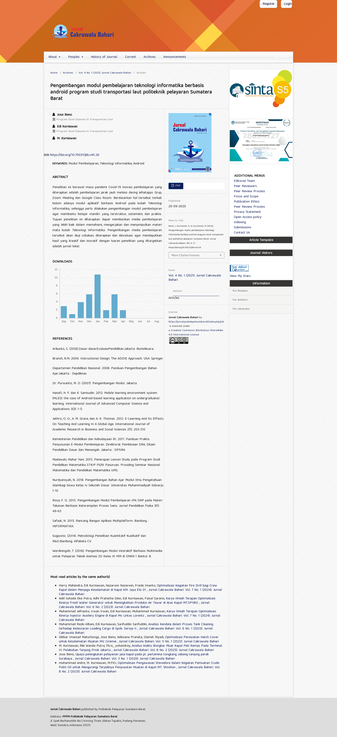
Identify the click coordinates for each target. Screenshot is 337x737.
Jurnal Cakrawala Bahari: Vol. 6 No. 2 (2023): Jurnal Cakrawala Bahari (134, 605)
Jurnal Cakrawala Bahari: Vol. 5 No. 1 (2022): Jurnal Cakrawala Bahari (169, 642)
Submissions (240, 228)
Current (130, 57)
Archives (150, 57)
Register (269, 4)
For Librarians (241, 309)
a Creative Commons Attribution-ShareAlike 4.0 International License (195, 332)
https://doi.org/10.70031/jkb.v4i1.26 (74, 155)
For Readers (240, 291)
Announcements (174, 57)
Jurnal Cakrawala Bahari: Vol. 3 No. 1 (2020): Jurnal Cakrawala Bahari (125, 659)
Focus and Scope (244, 197)
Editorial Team (242, 181)
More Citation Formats (186, 255)
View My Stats (240, 276)
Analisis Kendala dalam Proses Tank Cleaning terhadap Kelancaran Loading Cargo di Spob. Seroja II (136, 627)
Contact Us (240, 233)
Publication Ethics (244, 202)
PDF (177, 185)
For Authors (240, 300)
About (53, 57)
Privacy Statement (245, 212)
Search (283, 57)
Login (288, 4)
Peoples (74, 57)
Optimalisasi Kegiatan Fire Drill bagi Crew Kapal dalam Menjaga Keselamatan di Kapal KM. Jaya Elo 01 (138, 588)
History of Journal (104, 57)
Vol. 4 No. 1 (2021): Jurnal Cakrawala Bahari (105, 73)
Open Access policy (246, 217)
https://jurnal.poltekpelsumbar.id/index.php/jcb (196, 321)
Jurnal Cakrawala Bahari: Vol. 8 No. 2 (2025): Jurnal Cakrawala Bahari (163, 650)
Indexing (238, 223)
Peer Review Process (247, 192)
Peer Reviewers (243, 186)
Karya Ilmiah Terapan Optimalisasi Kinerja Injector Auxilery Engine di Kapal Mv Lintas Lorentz (137, 614)
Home (54, 73)
